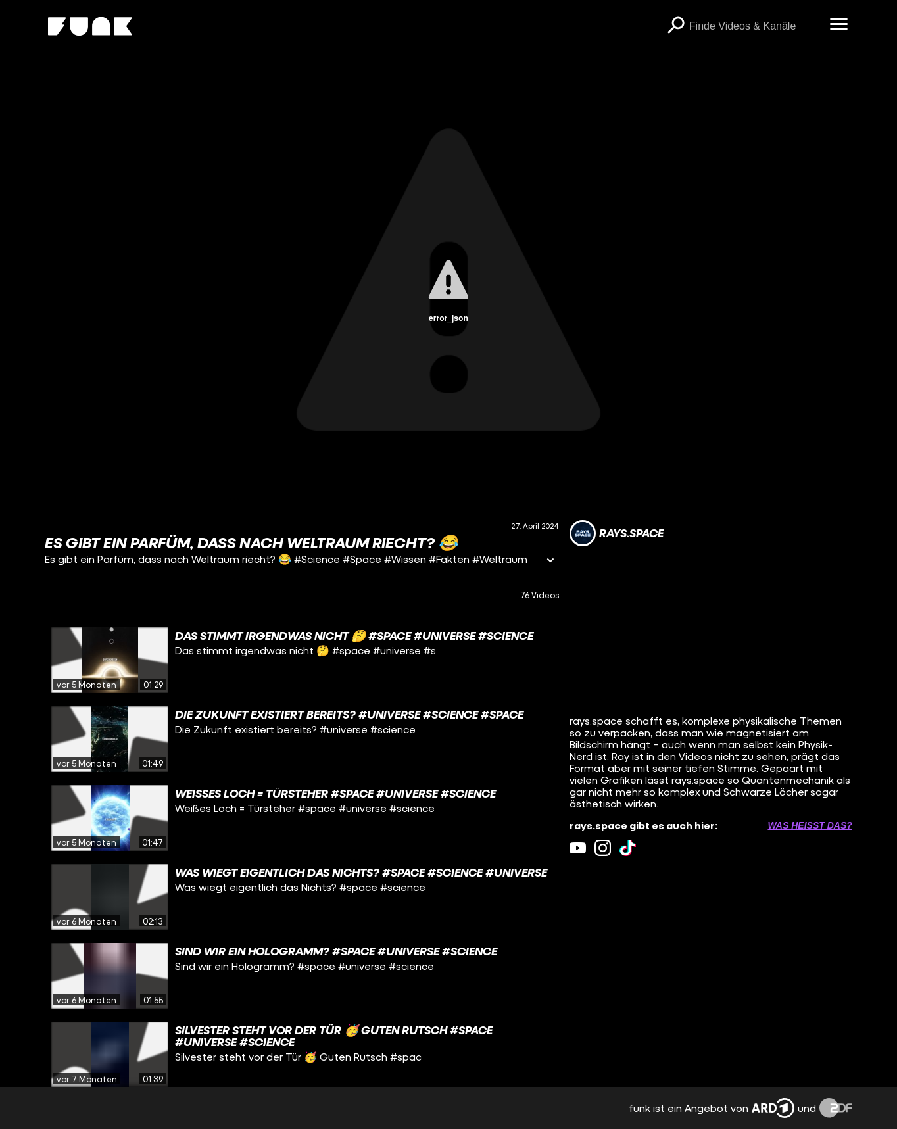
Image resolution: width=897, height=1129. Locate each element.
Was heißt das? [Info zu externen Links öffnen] (809, 825)
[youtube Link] (578, 848)
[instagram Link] (602, 848)
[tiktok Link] (627, 848)
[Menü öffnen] (839, 24)
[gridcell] (301, 660)
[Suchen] (676, 26)
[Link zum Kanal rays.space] (617, 533)
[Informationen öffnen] (550, 561)
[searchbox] (755, 26)
